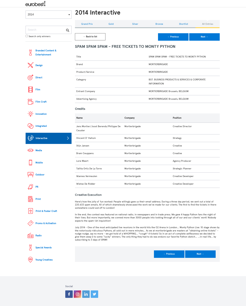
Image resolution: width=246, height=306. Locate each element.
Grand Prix (87, 24)
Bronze (159, 24)
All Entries (207, 24)
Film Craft (40, 101)
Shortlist (183, 24)
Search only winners (38, 36)
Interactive (41, 138)
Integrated (41, 126)
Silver (135, 24)
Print (38, 199)
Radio (38, 235)
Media (38, 150)
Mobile (39, 162)
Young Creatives (44, 259)
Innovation (41, 114)
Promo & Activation (45, 223)
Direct (38, 77)
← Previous (173, 36)
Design (39, 65)
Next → (204, 36)
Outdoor (39, 174)
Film (37, 89)
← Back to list (90, 36)
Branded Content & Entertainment (45, 52)
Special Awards (43, 247)
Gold (111, 24)
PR (36, 186)
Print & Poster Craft (46, 211)
